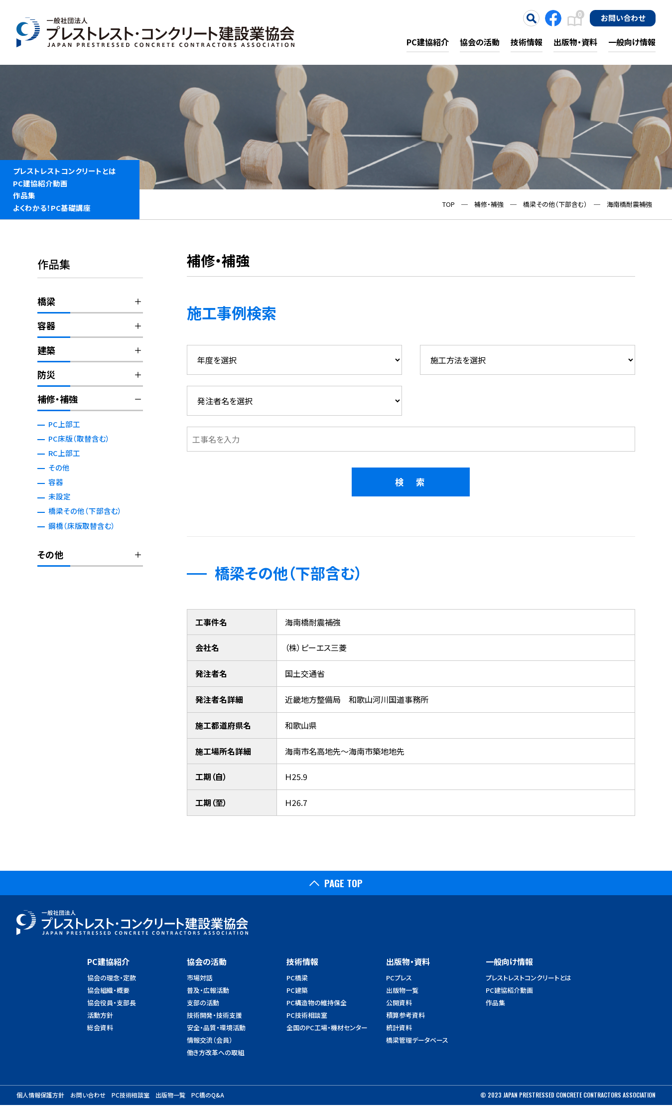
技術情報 (526, 42)
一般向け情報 (632, 42)
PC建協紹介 (427, 42)
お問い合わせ (623, 17)
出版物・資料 (575, 42)
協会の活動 (480, 42)
